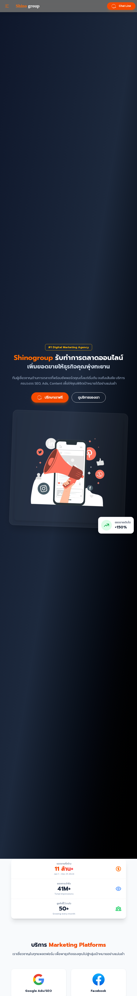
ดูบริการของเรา (88, 397)
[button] (7, 6)
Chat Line (121, 6)
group (28, 6)
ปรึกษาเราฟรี (50, 397)
